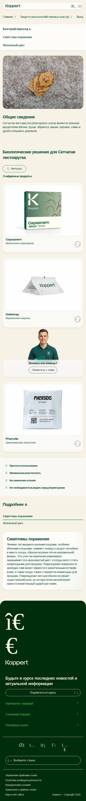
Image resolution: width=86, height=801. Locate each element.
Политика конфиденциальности (23, 780)
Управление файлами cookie (21, 775)
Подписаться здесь (54, 692)
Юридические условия (18, 785)
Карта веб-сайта (14, 794)
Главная (8, 16)
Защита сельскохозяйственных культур (44, 16)
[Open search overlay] (73, 6)
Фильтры (14, 168)
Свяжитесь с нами (43, 370)
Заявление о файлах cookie (20, 789)
